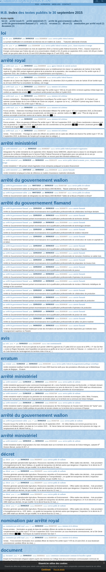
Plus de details (59, 570)
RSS (37, 4)
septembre (65, 13)
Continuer (46, 569)
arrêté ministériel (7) (36, 21)
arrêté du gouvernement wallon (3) (65, 21)
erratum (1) (55, 23)
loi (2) (4, 21)
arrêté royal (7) (17, 21)
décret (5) (67, 23)
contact (66, 4)
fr (97, 1)
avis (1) (43, 23)
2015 (79, 13)
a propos (45, 4)
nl (102, 1)
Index (13, 13)
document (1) (8, 26)
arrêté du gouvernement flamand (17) (20, 23)
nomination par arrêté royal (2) (89, 23)
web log (56, 4)
